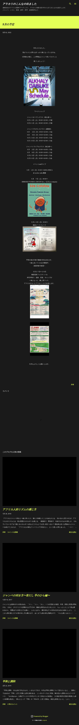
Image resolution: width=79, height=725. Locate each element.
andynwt (44, 720)
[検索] (70, 4)
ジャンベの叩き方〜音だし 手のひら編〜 (26, 595)
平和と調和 (9, 681)
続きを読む (72, 532)
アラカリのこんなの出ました (20, 3)
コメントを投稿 (12, 532)
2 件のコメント (12, 704)
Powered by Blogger (39, 716)
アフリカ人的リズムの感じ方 (19, 509)
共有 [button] (72, 384)
